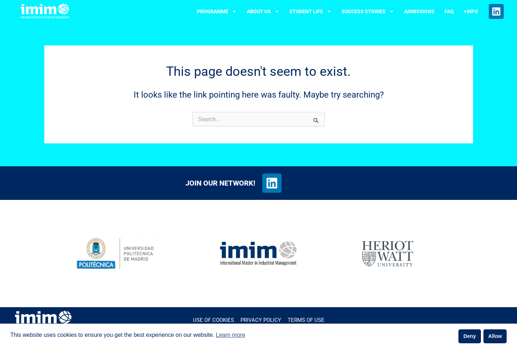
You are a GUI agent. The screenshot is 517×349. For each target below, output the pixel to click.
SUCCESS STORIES (368, 11)
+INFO (471, 11)
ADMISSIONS (419, 11)
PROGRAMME (217, 11)
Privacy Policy (260, 320)
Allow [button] (495, 336)
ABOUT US (263, 11)
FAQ (449, 11)
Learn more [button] (230, 335)
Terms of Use (306, 320)
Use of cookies (213, 320)
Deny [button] (469, 336)
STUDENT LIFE (310, 11)
